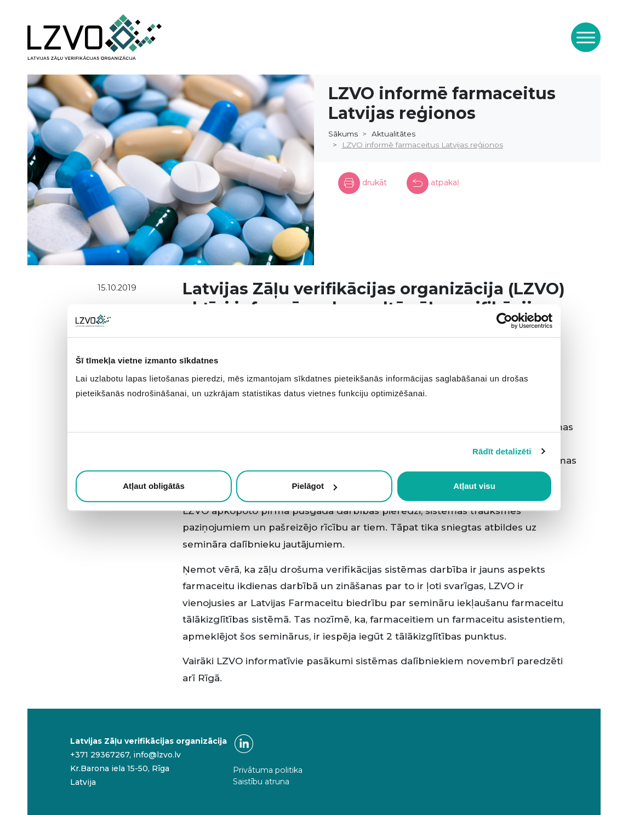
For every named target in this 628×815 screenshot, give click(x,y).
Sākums (343, 133)
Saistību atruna (261, 781)
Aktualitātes (393, 133)
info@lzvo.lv (157, 755)
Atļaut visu (474, 486)
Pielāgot (314, 486)
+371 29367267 (99, 755)
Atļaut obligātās (154, 486)
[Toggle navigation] (586, 37)
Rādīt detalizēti (501, 451)
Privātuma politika (267, 770)
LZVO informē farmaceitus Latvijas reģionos (422, 144)
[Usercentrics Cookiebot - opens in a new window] (504, 320)
